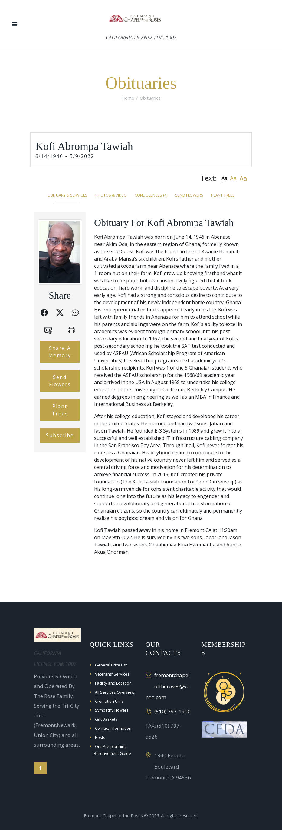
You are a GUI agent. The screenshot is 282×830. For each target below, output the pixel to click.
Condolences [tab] (151, 195)
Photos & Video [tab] (111, 195)
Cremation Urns (109, 701)
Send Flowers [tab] (189, 195)
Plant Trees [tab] (223, 195)
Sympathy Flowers (112, 710)
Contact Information (113, 728)
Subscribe (60, 435)
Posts (100, 737)
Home (127, 98)
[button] (224, 178)
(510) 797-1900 (172, 711)
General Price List (111, 665)
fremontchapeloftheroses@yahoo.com (168, 686)
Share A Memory (59, 352)
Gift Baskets (106, 719)
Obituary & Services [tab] (67, 195)
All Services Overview (114, 692)
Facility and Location (113, 683)
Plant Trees (60, 410)
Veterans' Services (112, 674)
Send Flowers (60, 381)
